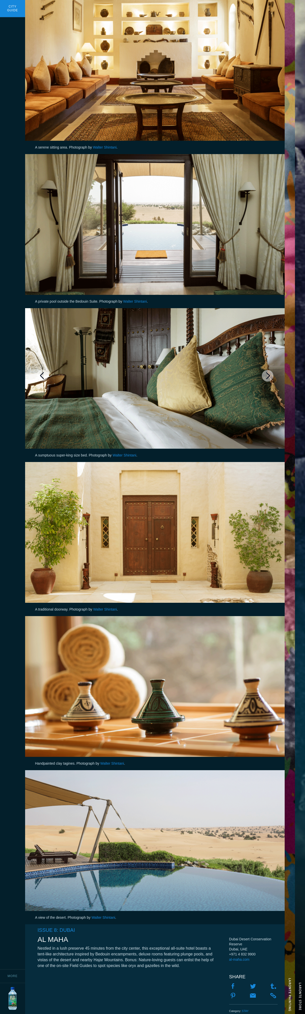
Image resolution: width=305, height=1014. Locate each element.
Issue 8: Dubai (56, 930)
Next (267, 376)
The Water (289, 507)
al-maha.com (239, 959)
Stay (245, 1010)
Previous (42, 376)
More (13, 976)
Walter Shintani (104, 147)
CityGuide (12, 8)
